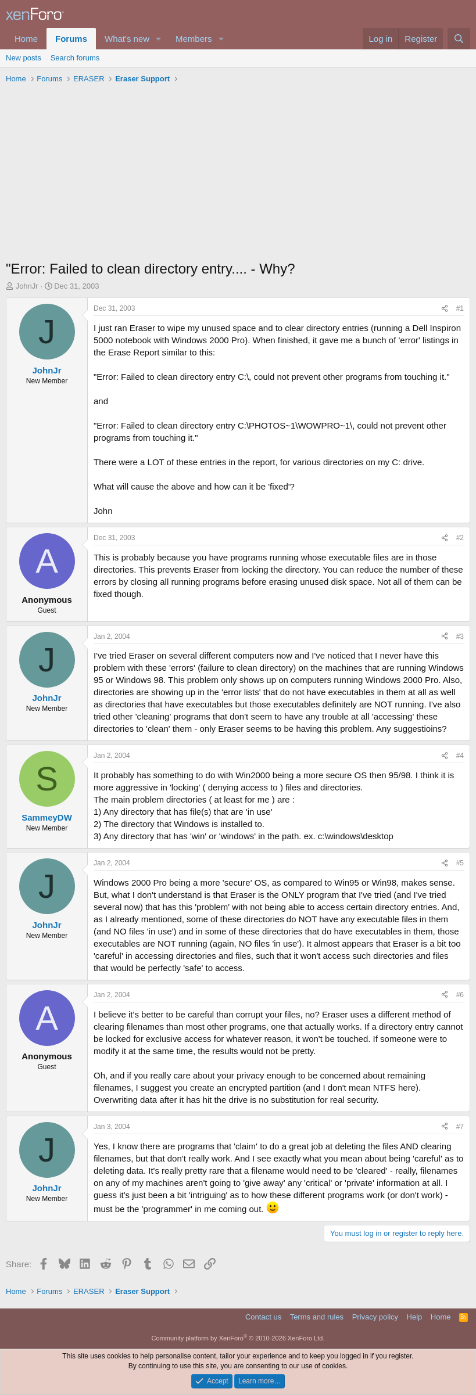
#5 (460, 863)
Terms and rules (316, 1317)
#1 (460, 308)
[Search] (459, 38)
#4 (460, 756)
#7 (460, 1127)
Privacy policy (375, 1317)
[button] (159, 38)
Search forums (75, 57)
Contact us (263, 1317)
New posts (23, 57)
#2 (460, 538)
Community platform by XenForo (238, 1338)
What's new (127, 39)
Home (26, 39)
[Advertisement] (238, 175)
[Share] (444, 308)
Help (415, 1317)
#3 (460, 636)
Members (194, 39)
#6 (460, 995)
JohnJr (27, 286)
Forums (71, 39)
